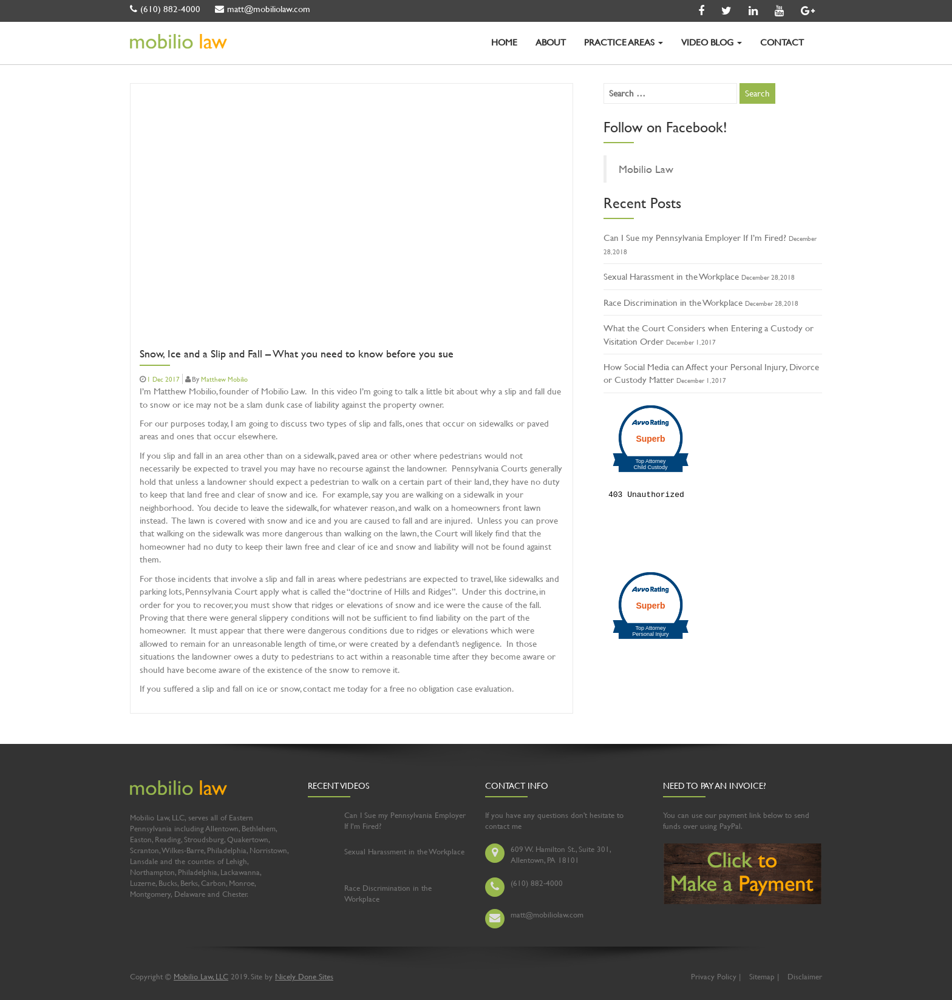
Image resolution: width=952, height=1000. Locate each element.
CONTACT (782, 42)
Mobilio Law (646, 169)
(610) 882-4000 (165, 8)
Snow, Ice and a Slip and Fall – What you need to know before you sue (297, 355)
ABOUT (551, 42)
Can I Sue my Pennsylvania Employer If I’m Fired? (695, 237)
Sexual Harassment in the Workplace (671, 276)
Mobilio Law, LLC (201, 976)
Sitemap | (764, 976)
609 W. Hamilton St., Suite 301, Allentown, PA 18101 (561, 854)
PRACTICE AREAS (623, 42)
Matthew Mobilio (224, 379)
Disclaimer (804, 976)
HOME (504, 42)
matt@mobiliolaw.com (262, 8)
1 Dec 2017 (163, 379)
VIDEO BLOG (711, 42)
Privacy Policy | (716, 976)
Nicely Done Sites (304, 976)
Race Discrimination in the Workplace (673, 302)
